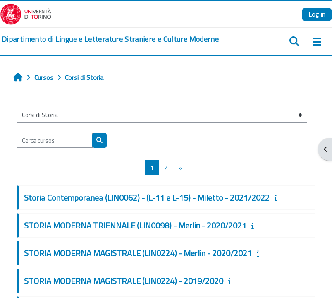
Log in (316, 14)
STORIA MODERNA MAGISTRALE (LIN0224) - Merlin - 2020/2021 (138, 253)
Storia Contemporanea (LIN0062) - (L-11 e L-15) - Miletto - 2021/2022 (147, 197)
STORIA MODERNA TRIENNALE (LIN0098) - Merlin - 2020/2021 (135, 225)
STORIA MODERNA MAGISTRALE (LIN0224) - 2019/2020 (123, 280)
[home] (110, 39)
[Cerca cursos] (55, 140)
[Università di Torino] (26, 13)
